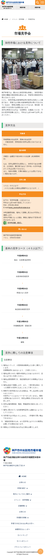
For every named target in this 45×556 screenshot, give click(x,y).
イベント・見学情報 (22, 500)
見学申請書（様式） (15, 223)
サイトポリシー (22, 541)
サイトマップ (22, 535)
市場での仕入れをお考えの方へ (22, 523)
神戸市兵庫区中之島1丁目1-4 (14, 465)
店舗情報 (22, 506)
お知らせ (22, 482)
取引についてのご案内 (22, 494)
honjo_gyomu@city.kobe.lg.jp (19, 207)
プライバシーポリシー (22, 547)
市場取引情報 (23, 517)
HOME (5, 19)
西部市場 (37, 7)
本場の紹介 (22, 488)
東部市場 (22, 7)
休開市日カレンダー (22, 529)
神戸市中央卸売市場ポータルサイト (7, 7)
